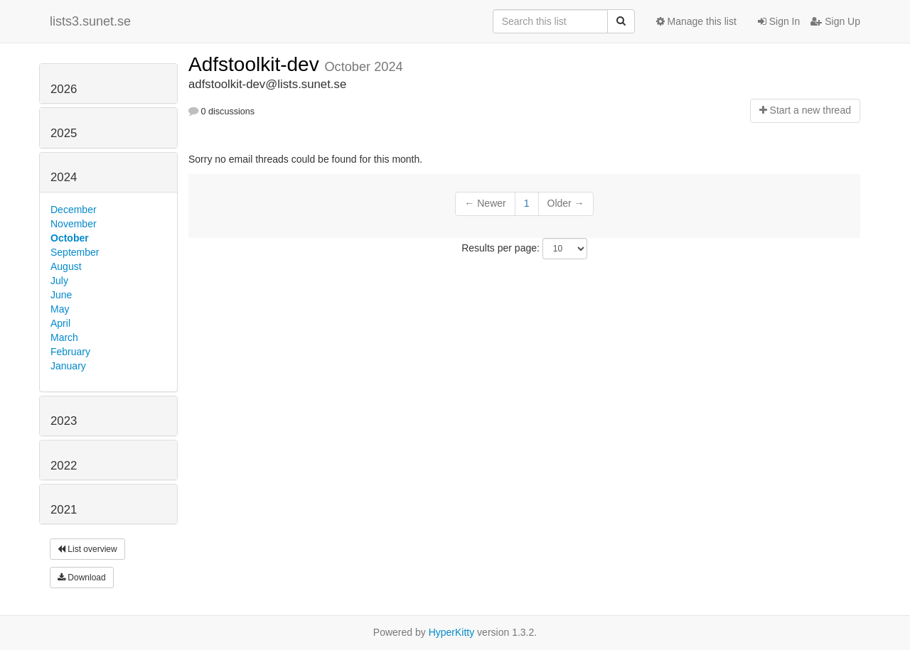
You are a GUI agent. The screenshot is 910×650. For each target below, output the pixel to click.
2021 (63, 509)
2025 (63, 133)
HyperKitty (452, 632)
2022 (63, 465)
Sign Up (835, 21)
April (60, 323)
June (61, 294)
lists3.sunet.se (90, 21)
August (66, 266)
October (69, 238)
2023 (63, 421)
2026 (63, 89)
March (64, 337)
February (70, 351)
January (68, 366)
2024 (63, 177)
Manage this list (696, 21)
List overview (87, 549)
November (73, 223)
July (59, 280)
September (74, 252)
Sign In (779, 21)
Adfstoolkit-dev (256, 64)
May (59, 309)
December (73, 209)
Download (82, 578)
